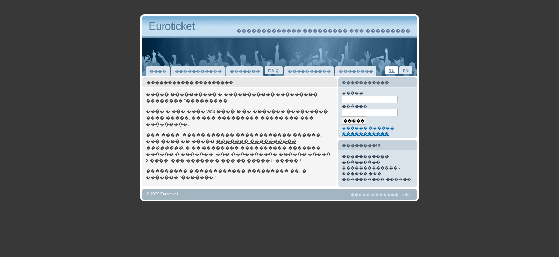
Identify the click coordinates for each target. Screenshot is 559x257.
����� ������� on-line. (381, 194)
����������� (365, 133)
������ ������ (368, 127)
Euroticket (172, 26)
